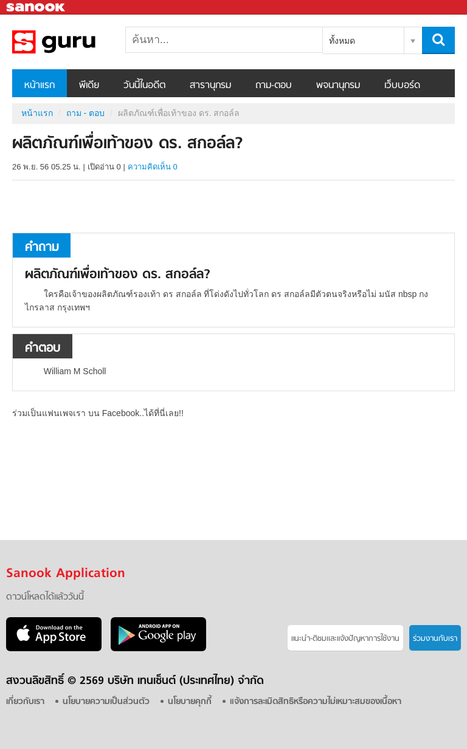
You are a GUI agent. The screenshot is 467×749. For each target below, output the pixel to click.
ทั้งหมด (342, 41)
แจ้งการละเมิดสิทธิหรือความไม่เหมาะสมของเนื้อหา (315, 702)
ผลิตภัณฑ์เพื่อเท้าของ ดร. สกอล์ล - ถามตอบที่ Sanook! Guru (76, 42)
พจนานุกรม (338, 86)
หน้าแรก (39, 86)
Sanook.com (36, 7)
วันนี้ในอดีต (144, 86)
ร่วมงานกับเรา (435, 638)
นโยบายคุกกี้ (190, 702)
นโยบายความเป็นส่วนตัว (106, 702)
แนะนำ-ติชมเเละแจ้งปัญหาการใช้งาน (345, 638)
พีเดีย (89, 86)
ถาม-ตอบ (273, 86)
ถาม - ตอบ (85, 113)
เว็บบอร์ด (402, 86)
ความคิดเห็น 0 (153, 166)
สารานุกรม (210, 86)
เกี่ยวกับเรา (25, 702)
